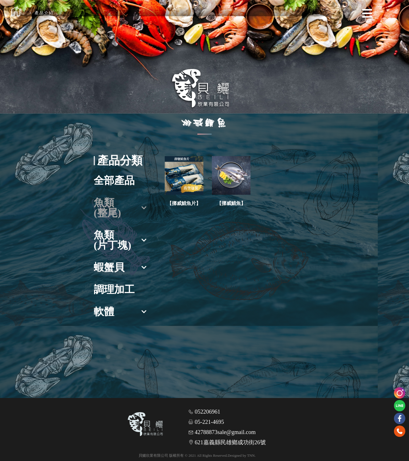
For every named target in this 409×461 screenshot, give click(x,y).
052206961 (207, 411)
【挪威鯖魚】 (231, 203)
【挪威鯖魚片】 (184, 203)
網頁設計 (263, 455)
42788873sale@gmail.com (225, 432)
